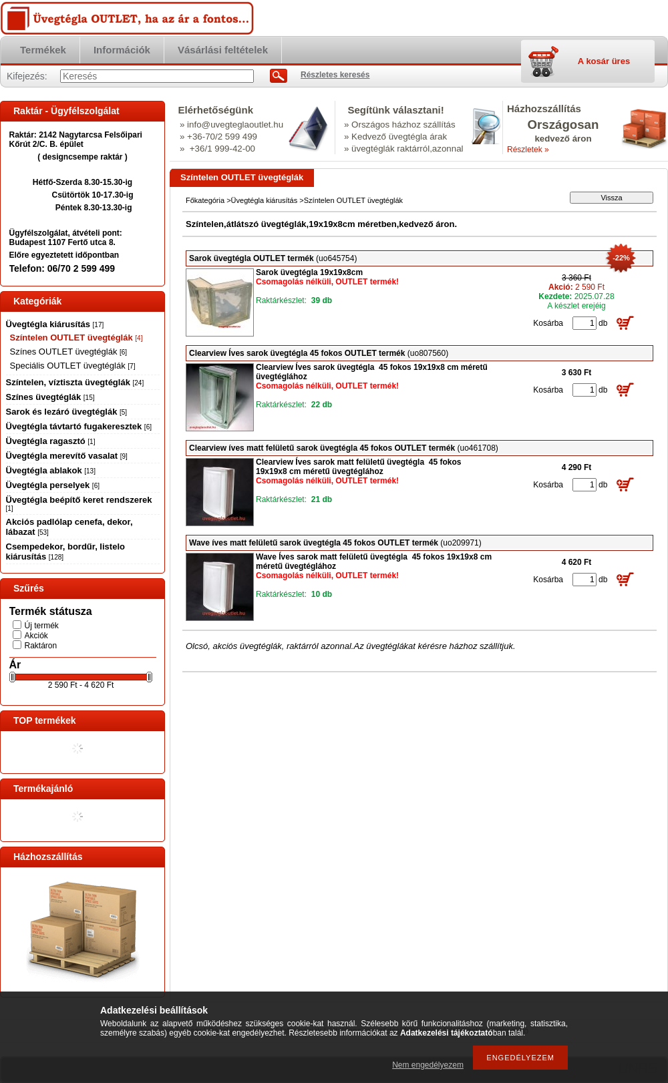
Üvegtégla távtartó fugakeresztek (79, 426)
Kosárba (548, 323)
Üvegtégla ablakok (51, 470)
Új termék (42, 625)
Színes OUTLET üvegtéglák (69, 352)
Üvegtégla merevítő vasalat (67, 456)
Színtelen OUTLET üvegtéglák (76, 338)
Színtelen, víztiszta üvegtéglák (75, 382)
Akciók (36, 635)
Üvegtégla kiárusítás (55, 324)
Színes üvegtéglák (50, 397)
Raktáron (41, 645)
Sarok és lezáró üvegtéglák (67, 412)
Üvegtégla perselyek (53, 485)
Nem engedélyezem (428, 1065)
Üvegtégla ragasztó (51, 441)
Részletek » (528, 149)
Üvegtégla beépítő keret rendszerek (79, 503)
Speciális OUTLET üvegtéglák (73, 366)
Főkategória (205, 200)
